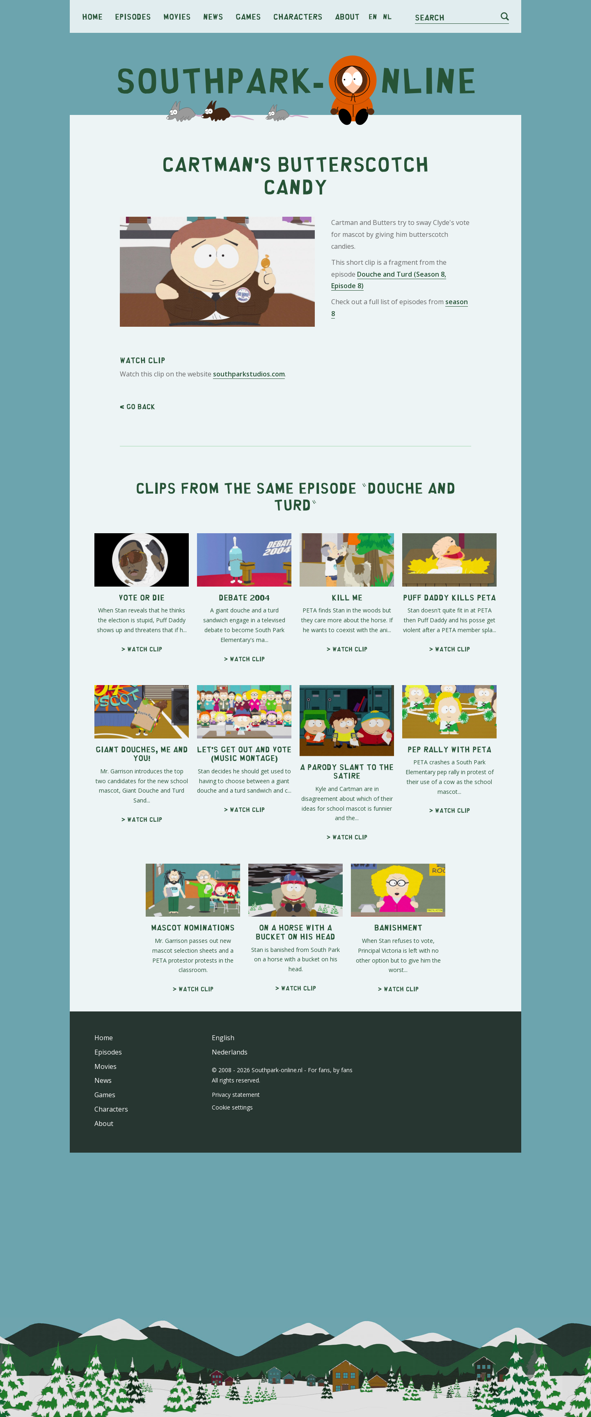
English (223, 1152)
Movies (177, 16)
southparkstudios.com (249, 488)
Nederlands (229, 1167)
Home (92, 16)
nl (387, 16)
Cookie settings (232, 1222)
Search (429, 17)
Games (248, 16)
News (213, 16)
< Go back (137, 521)
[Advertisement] (295, 400)
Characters (298, 16)
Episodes (133, 16)
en (373, 16)
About (347, 16)
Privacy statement (236, 1209)
